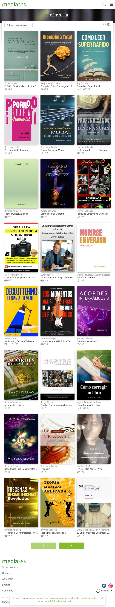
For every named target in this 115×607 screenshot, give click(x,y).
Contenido (7, 590)
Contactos (7, 573)
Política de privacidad (60, 601)
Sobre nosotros (10, 567)
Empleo (6, 584)
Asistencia (7, 579)
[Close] (101, 598)
